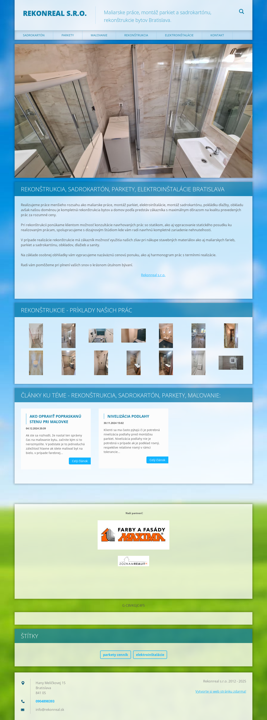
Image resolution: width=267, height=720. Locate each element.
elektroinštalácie (150, 654)
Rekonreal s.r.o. (153, 275)
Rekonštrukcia (136, 35)
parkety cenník (115, 654)
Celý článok (80, 461)
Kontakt (217, 35)
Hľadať (241, 12)
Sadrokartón (34, 35)
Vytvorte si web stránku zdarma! (220, 691)
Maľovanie (99, 35)
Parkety (68, 35)
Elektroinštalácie (179, 35)
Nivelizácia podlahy (128, 416)
